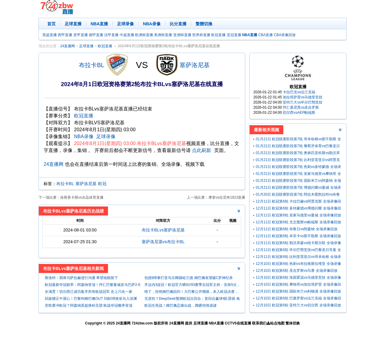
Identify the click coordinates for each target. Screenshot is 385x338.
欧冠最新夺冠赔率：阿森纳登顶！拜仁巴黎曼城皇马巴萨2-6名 (92, 285)
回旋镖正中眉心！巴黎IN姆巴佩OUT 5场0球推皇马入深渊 (91, 298)
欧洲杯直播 (144, 35)
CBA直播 (265, 35)
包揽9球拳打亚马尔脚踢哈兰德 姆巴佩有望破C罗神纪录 (188, 278)
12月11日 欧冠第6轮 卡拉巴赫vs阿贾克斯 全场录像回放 (298, 202)
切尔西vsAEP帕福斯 (299, 112)
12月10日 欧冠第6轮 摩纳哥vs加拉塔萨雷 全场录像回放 (298, 285)
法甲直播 (111, 35)
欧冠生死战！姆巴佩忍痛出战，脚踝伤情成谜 (180, 305)
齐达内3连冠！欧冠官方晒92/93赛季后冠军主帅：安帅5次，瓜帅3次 (192, 285)
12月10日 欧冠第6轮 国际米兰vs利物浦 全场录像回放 (298, 291)
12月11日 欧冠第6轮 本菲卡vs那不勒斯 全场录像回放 (298, 236)
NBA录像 (151, 23)
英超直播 (49, 35)
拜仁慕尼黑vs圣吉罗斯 (301, 107)
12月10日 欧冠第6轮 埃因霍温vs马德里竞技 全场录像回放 (298, 278)
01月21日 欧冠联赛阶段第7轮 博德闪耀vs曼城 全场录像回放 (298, 188)
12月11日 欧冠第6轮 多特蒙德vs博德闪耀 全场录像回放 (298, 209)
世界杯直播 (201, 35)
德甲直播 (96, 35)
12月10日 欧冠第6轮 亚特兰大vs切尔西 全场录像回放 (298, 305)
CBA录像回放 (285, 35)
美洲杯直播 (163, 35)
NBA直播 (99, 23)
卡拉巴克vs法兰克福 (299, 92)
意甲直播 (80, 35)
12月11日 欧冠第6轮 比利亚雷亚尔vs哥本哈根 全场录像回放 (298, 257)
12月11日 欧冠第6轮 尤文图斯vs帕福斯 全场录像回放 (298, 222)
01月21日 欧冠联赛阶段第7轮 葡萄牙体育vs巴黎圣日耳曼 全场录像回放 (298, 147)
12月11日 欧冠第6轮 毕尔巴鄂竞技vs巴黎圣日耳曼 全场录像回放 (298, 250)
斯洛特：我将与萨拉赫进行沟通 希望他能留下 (81, 278)
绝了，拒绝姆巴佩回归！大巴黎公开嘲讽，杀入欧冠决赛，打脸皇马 (191, 292)
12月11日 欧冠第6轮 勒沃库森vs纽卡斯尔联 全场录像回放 (298, 244)
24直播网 (67, 46)
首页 (51, 23)
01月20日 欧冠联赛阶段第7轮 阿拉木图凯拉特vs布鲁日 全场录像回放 (298, 195)
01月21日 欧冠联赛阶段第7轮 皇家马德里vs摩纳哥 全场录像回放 (298, 174)
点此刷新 (201, 150)
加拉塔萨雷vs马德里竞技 (302, 97)
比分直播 (178, 23)
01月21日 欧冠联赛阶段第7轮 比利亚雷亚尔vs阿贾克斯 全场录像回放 (298, 160)
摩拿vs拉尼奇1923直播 (226, 197)
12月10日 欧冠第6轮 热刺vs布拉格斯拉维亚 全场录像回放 (298, 264)
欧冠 (102, 183)
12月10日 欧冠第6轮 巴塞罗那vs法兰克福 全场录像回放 (298, 299)
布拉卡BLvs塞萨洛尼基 (163, 230)
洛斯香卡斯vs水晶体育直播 (81, 197)
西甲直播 (65, 35)
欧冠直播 (218, 35)
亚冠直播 (234, 35)
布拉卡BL (91, 65)
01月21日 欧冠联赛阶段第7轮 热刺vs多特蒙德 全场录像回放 (298, 167)
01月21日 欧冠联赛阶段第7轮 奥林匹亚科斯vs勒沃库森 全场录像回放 (298, 154)
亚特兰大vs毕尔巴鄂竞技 (302, 102)
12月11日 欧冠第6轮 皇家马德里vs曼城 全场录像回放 (298, 215)
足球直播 (73, 23)
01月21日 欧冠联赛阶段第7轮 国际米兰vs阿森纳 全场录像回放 (298, 181)
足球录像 (125, 23)
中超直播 (127, 35)
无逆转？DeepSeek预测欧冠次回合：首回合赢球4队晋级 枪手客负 (192, 299)
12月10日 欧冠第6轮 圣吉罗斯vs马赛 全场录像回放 (296, 270)
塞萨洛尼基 (195, 65)
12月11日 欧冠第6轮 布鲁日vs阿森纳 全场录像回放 (296, 229)
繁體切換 (204, 23)
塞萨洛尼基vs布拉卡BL (163, 241)
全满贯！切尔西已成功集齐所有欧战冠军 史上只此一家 (88, 292)
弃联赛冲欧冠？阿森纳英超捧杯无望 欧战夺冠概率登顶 (88, 305)
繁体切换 (292, 323)
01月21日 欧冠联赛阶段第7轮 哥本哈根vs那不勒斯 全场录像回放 (298, 140)
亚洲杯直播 (182, 35)
